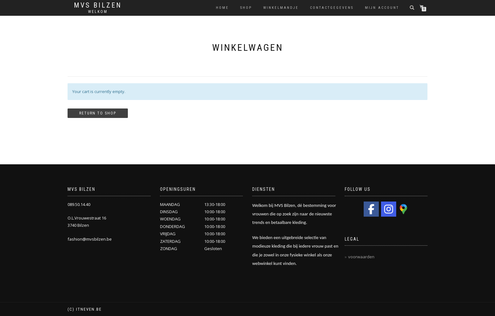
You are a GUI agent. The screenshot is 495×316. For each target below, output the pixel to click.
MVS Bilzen (98, 5)
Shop (246, 8)
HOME (222, 8)
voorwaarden (361, 257)
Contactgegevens (332, 8)
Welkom (98, 11)
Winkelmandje (281, 8)
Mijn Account (382, 8)
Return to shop (97, 113)
